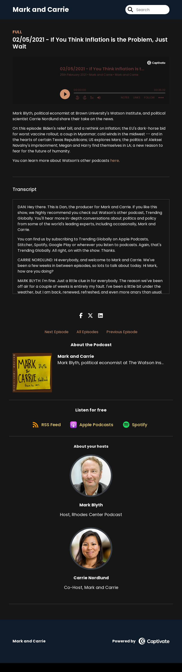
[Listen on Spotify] (137, 433)
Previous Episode (121, 336)
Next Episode (56, 336)
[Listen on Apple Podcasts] (91, 433)
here (114, 164)
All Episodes (87, 336)
